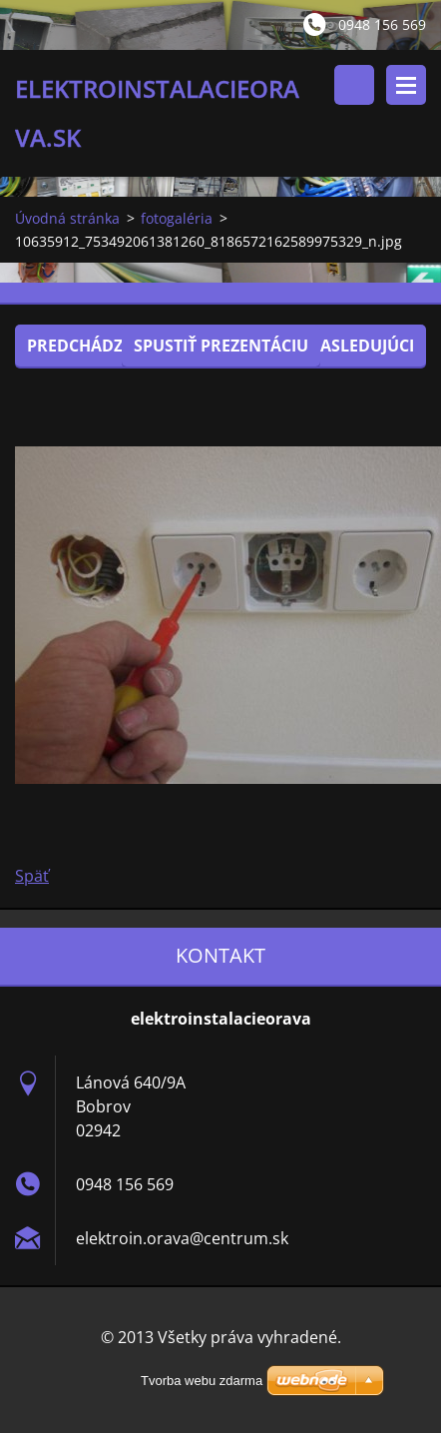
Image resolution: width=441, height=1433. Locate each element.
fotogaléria (177, 218)
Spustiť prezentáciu (221, 346)
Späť (32, 876)
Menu (406, 85)
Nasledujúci (360, 346)
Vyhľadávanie (354, 85)
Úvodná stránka (67, 218)
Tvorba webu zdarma (201, 1380)
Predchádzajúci (96, 346)
